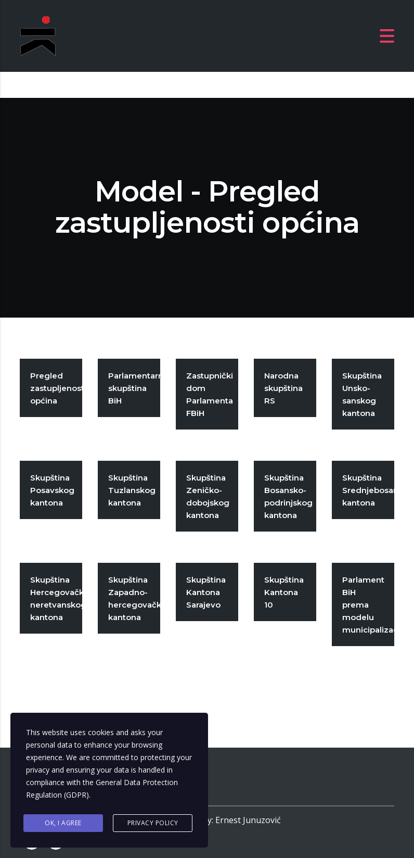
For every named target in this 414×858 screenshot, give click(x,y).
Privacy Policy (152, 822)
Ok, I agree (63, 822)
